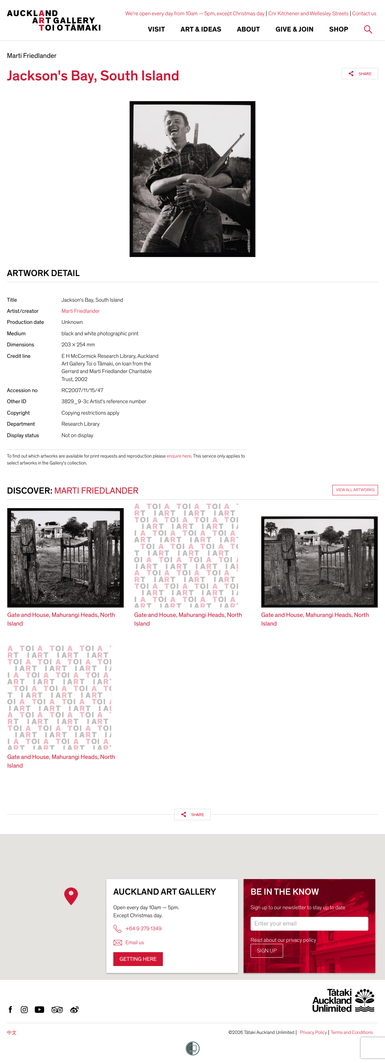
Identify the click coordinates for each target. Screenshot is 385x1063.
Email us (128, 942)
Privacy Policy (313, 1032)
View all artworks (355, 490)
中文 (12, 1032)
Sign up (267, 951)
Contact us (364, 13)
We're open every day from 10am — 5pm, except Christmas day (195, 13)
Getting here (138, 959)
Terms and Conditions (352, 1032)
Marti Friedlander (31, 56)
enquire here (179, 456)
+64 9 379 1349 (137, 928)
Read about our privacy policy (283, 940)
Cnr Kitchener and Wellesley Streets (308, 13)
